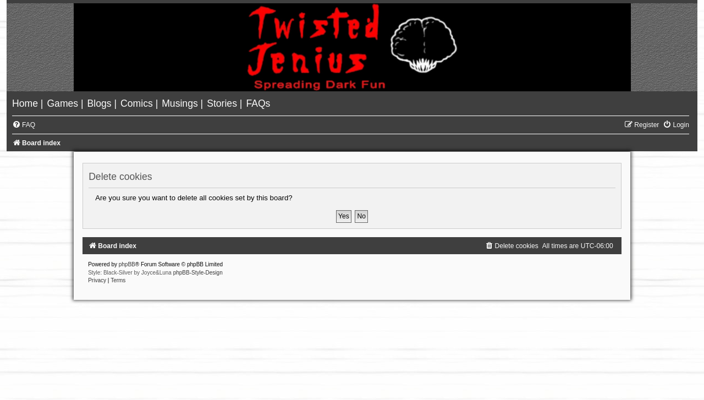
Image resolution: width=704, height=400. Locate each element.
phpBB (127, 264)
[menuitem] (26, 103)
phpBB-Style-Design (198, 273)
